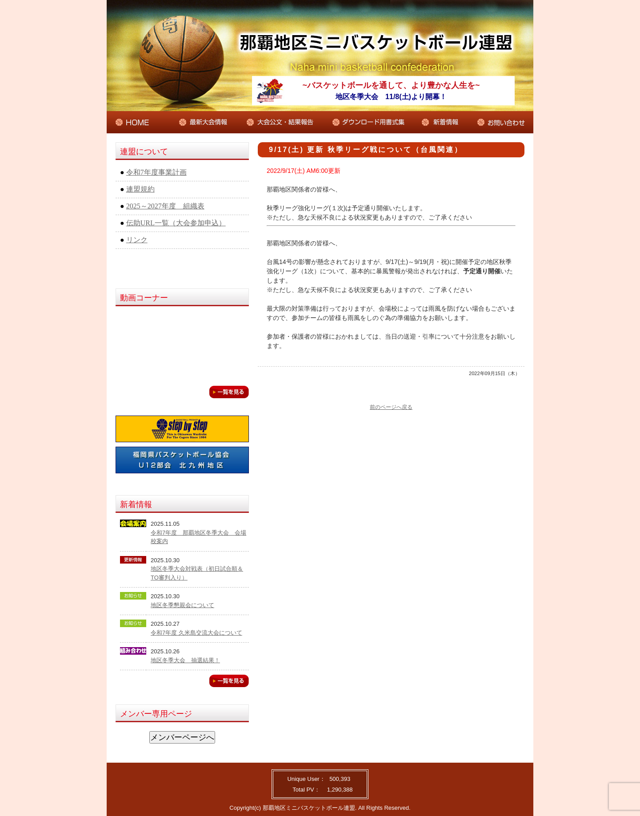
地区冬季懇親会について (182, 605)
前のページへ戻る (391, 407)
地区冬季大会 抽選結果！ (185, 660)
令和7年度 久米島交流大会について (196, 632)
